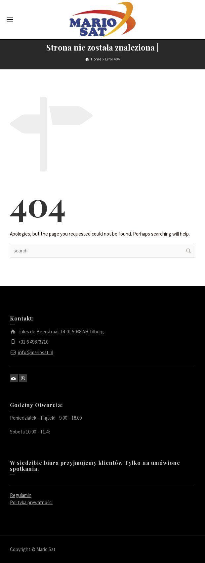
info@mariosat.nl (35, 352)
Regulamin (20, 495)
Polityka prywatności (31, 502)
